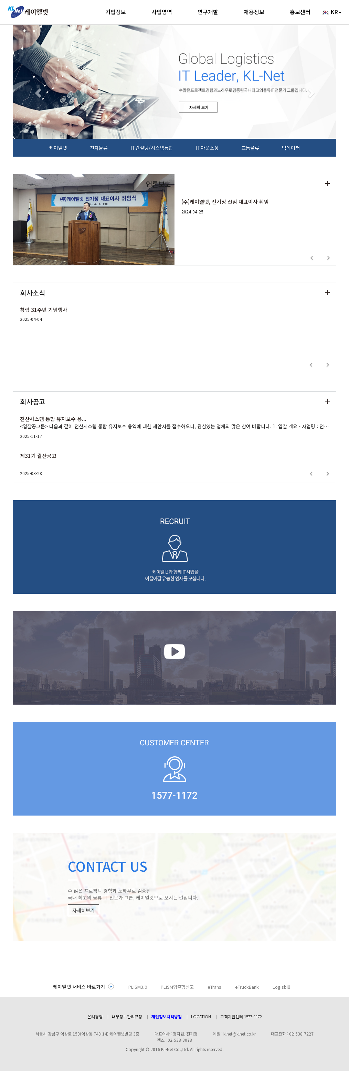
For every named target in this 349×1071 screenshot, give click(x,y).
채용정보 (254, 12)
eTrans (214, 987)
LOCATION (201, 1016)
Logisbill (281, 987)
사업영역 (161, 12)
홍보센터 (300, 12)
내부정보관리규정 (127, 1016)
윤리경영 (95, 1016)
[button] (37, 91)
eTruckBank (247, 987)
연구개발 (208, 12)
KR (331, 12)
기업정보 (115, 12)
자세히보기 (83, 910)
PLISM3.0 (137, 987)
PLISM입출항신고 (177, 987)
